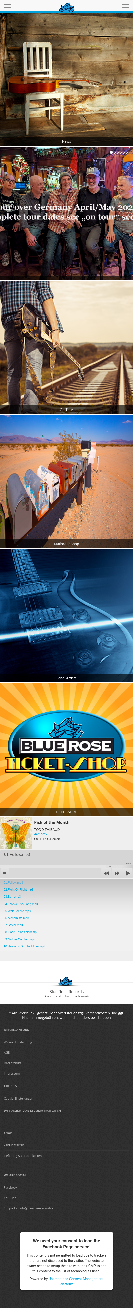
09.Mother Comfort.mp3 (19, 939)
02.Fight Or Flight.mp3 (18, 889)
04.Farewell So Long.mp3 (21, 904)
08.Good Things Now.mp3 (21, 932)
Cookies (10, 1086)
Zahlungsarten (14, 1145)
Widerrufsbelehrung (18, 1042)
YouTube (10, 1198)
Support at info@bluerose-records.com (31, 1208)
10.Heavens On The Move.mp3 (24, 946)
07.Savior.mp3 (13, 925)
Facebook (10, 1187)
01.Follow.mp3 (13, 882)
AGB (7, 1052)
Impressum (12, 1073)
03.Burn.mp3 (12, 896)
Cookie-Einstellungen (18, 1098)
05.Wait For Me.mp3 (17, 911)
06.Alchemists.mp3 (16, 918)
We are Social (15, 1175)
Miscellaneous (16, 1030)
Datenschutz (12, 1063)
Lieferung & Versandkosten (23, 1156)
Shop (8, 1133)
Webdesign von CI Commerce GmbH (32, 1111)
